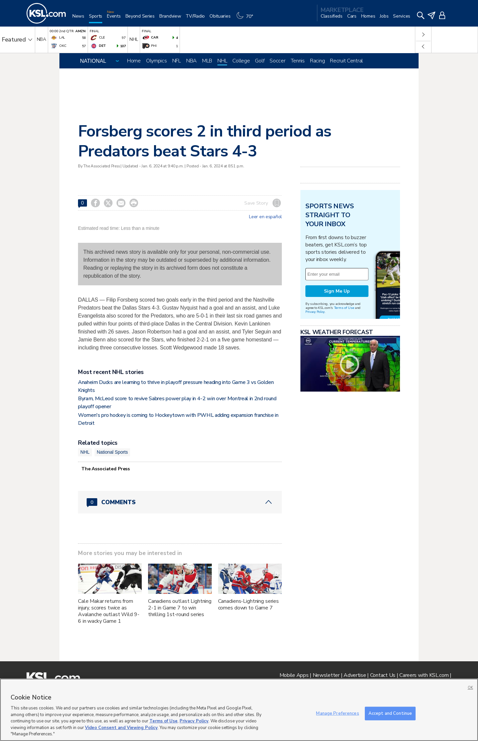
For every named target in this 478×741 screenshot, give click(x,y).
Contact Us (382, 675)
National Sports (112, 452)
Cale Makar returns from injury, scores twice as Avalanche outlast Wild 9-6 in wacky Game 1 (108, 611)
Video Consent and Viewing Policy (121, 728)
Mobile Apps (294, 675)
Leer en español (265, 217)
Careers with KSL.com (423, 675)
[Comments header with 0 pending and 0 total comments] (180, 502)
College (241, 60)
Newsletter (326, 675)
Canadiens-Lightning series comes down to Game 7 (248, 604)
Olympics (156, 60)
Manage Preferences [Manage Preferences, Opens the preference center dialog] (337, 713)
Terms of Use (344, 308)
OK (470, 687)
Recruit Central (346, 60)
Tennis (298, 60)
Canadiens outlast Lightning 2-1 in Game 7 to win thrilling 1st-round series (179, 608)
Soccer (277, 60)
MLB (207, 60)
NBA (191, 60)
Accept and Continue (390, 713)
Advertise (355, 675)
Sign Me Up (337, 291)
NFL (176, 60)
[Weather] (246, 19)
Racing (317, 60)
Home (134, 60)
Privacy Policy (315, 312)
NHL (222, 60)
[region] (239, 710)
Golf (259, 60)
